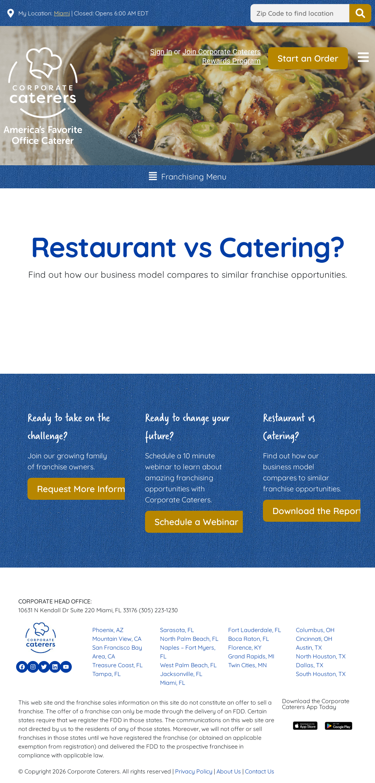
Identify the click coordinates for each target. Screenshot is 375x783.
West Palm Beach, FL (188, 665)
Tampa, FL (106, 673)
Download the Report (317, 510)
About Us (228, 771)
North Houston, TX (321, 656)
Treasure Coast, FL (117, 665)
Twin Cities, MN (247, 665)
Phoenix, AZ (107, 630)
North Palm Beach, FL (189, 638)
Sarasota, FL (177, 630)
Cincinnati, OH (314, 638)
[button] (363, 58)
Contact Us (259, 771)
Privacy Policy (193, 771)
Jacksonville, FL (181, 673)
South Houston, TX (321, 673)
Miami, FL (172, 682)
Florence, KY (244, 647)
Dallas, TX (309, 665)
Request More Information (92, 488)
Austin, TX (309, 647)
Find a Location (360, 13)
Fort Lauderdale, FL (254, 630)
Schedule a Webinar (196, 521)
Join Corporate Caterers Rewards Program (221, 56)
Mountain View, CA (116, 638)
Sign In (161, 51)
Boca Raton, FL (248, 638)
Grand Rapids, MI (251, 656)
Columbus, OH (315, 630)
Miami (62, 13)
